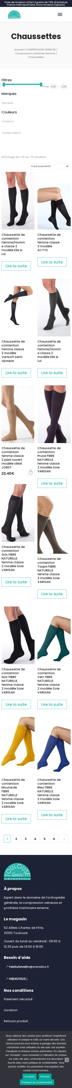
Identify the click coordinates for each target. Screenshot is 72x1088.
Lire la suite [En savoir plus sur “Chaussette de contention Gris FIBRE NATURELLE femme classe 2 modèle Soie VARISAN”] (16, 582)
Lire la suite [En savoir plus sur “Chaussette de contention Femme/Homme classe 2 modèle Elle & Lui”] (52, 372)
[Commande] (50, 166)
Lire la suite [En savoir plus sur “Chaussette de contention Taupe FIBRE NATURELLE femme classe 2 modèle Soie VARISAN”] (52, 594)
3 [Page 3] (25, 839)
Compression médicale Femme (35, 53)
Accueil (19, 49)
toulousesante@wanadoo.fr (29, 967)
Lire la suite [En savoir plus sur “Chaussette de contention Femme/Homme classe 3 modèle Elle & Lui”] (16, 266)
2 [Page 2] (16, 839)
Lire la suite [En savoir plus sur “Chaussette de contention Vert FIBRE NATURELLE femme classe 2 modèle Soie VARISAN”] (52, 704)
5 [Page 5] (45, 839)
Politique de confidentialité (37, 1082)
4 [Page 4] (35, 839)
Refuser (45, 1076)
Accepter (29, 1076)
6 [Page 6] (54, 839)
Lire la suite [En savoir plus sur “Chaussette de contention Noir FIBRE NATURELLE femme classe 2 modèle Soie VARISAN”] (16, 704)
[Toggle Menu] (60, 14)
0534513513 (17, 979)
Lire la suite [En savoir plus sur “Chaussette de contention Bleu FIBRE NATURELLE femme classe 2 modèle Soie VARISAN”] (52, 815)
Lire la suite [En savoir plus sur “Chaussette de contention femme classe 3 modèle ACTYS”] (52, 262)
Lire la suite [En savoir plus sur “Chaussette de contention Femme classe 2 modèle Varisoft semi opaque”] (16, 372)
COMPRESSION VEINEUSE (41, 49)
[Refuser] (67, 1060)
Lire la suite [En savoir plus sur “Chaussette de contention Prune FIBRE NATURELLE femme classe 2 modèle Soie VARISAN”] (52, 483)
